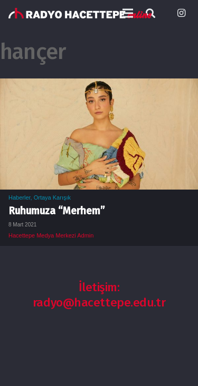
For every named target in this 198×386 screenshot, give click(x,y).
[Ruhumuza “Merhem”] (99, 86)
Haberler (19, 197)
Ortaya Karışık (52, 197)
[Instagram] (181, 13)
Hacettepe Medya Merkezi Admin (50, 235)
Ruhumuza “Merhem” (56, 211)
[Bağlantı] (80, 13)
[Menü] (128, 13)
